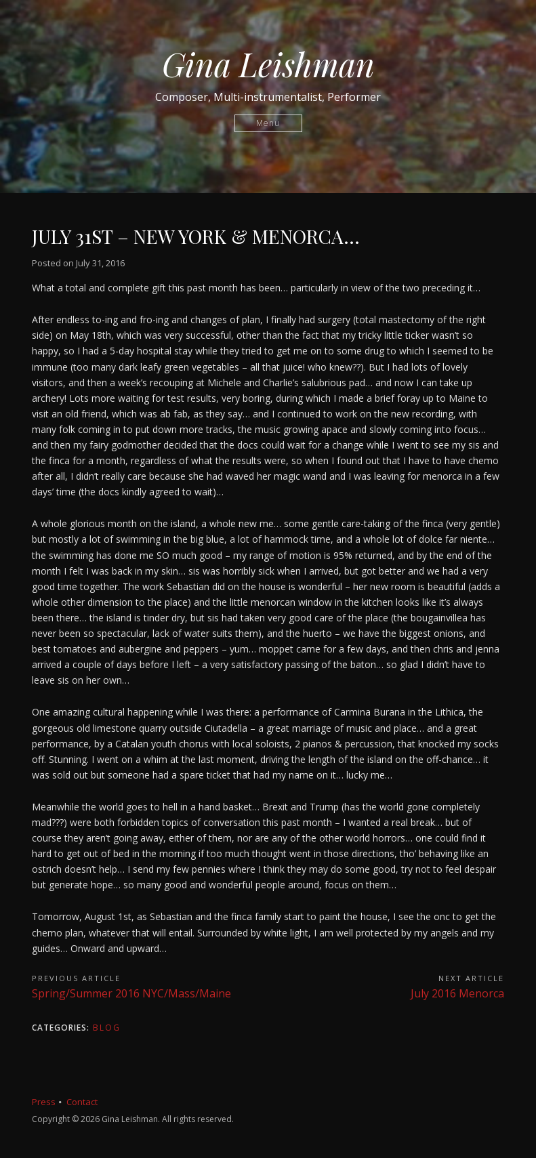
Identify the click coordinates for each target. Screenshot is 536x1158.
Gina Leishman (268, 63)
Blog (107, 1027)
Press (44, 1102)
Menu (268, 123)
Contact (82, 1102)
